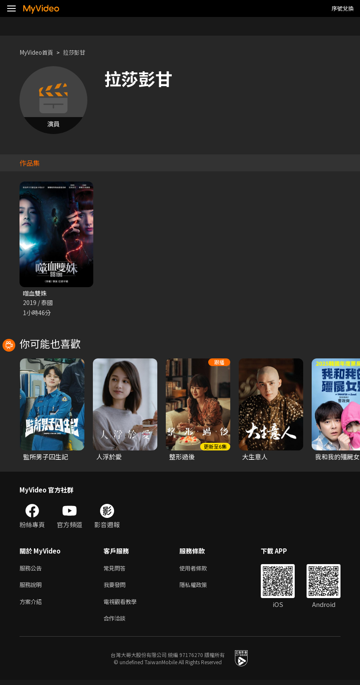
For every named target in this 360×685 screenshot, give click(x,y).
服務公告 (32, 569)
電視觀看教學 (122, 605)
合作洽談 (116, 622)
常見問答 (116, 569)
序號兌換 (343, 8)
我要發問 (116, 587)
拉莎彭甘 (81, 52)
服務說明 (32, 587)
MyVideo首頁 (39, 52)
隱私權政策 (200, 587)
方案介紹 (32, 605)
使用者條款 (200, 569)
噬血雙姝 (35, 293)
